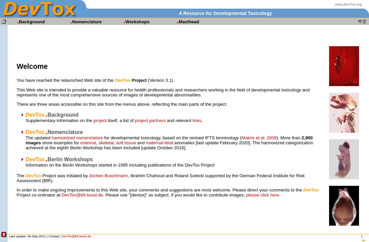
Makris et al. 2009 (259, 137)
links (197, 120)
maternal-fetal (159, 142)
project (100, 120)
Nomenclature (83, 21)
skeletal (105, 142)
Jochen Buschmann (108, 175)
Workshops (133, 21)
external (88, 142)
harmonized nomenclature (77, 137)
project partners (150, 120)
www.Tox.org (348, 4)
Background (28, 21)
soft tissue (126, 142)
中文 (362, 21)
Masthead (185, 21)
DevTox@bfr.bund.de (82, 194)
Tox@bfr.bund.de (76, 236)
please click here (262, 194)
